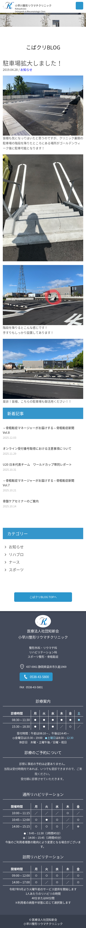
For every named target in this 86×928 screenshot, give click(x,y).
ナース (14, 562)
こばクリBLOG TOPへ (43, 597)
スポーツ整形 (36, 657)
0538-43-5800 (36, 676)
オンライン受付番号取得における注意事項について (37, 448)
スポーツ (16, 569)
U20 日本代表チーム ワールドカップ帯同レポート (37, 464)
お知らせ (26, 69)
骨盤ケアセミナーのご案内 (21, 501)
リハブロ (16, 554)
